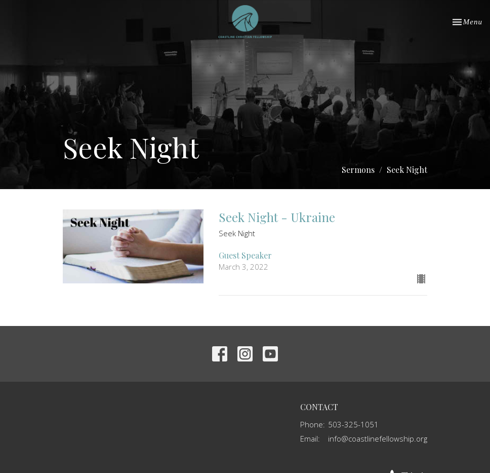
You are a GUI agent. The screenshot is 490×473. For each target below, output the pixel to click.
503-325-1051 (353, 424)
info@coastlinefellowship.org (377, 438)
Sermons (358, 169)
